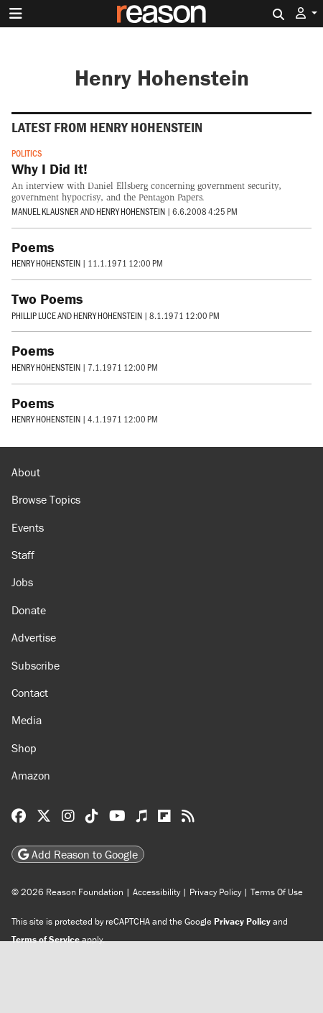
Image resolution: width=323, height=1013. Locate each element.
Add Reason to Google (78, 854)
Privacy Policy (215, 892)
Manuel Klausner (45, 211)
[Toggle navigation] (16, 13)
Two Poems (47, 298)
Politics (26, 153)
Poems (32, 247)
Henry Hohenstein (130, 211)
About (25, 472)
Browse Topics (45, 499)
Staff (22, 554)
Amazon (30, 775)
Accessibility (156, 892)
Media (26, 720)
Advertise (33, 637)
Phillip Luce (33, 315)
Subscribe (35, 665)
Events (27, 527)
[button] (306, 13)
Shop (24, 748)
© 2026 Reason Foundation (67, 892)
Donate (28, 610)
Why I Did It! (49, 168)
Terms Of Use (277, 892)
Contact (29, 692)
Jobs (22, 582)
